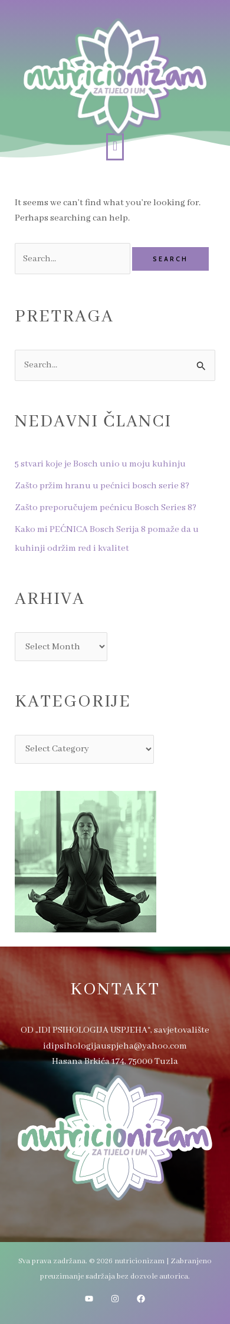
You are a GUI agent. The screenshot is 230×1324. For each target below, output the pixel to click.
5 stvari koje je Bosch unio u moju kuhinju (100, 464)
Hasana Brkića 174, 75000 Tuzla (115, 1061)
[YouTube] (89, 1299)
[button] (114, 146)
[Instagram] (115, 1299)
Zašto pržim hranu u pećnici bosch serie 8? (102, 486)
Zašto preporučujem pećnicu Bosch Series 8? (105, 508)
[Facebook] (141, 1299)
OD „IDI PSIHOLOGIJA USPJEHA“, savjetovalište (115, 1030)
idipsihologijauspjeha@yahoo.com (115, 1046)
